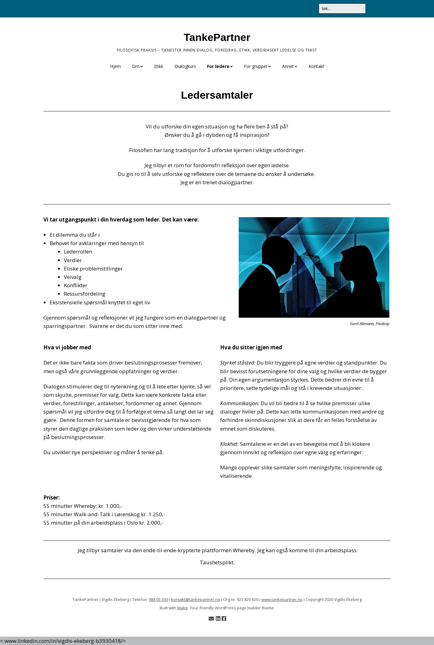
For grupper (256, 66)
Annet (288, 66)
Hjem (115, 66)
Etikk (158, 66)
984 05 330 (158, 599)
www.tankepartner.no (282, 599)
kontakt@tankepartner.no (195, 599)
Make (182, 608)
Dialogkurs (185, 66)
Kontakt (316, 66)
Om (136, 66)
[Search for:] (342, 8)
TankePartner (217, 37)
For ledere (218, 66)
